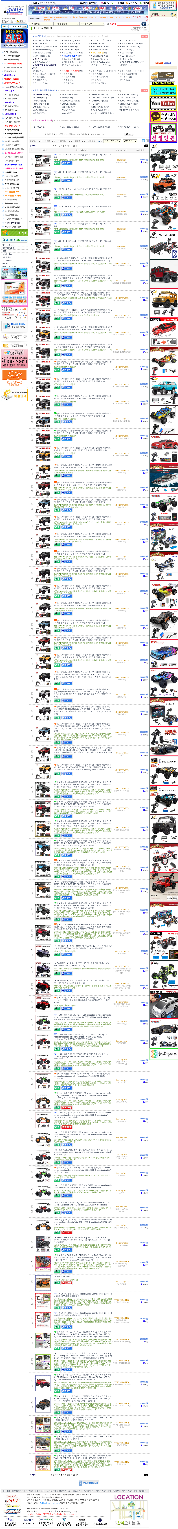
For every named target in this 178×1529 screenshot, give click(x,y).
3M (4, 251)
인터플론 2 (7, 260)
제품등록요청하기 (103, 1491)
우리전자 (7, 257)
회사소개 (6, 1491)
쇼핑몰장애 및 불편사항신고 (58, 1491)
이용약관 (29, 1491)
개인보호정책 (17, 1491)
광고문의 (76, 1491)
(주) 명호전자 (8, 245)
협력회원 (143, 1491)
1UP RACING (9, 248)
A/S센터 (116, 1491)
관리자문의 (39, 1491)
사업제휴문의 (88, 1491)
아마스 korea (8, 254)
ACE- (5, 263)
